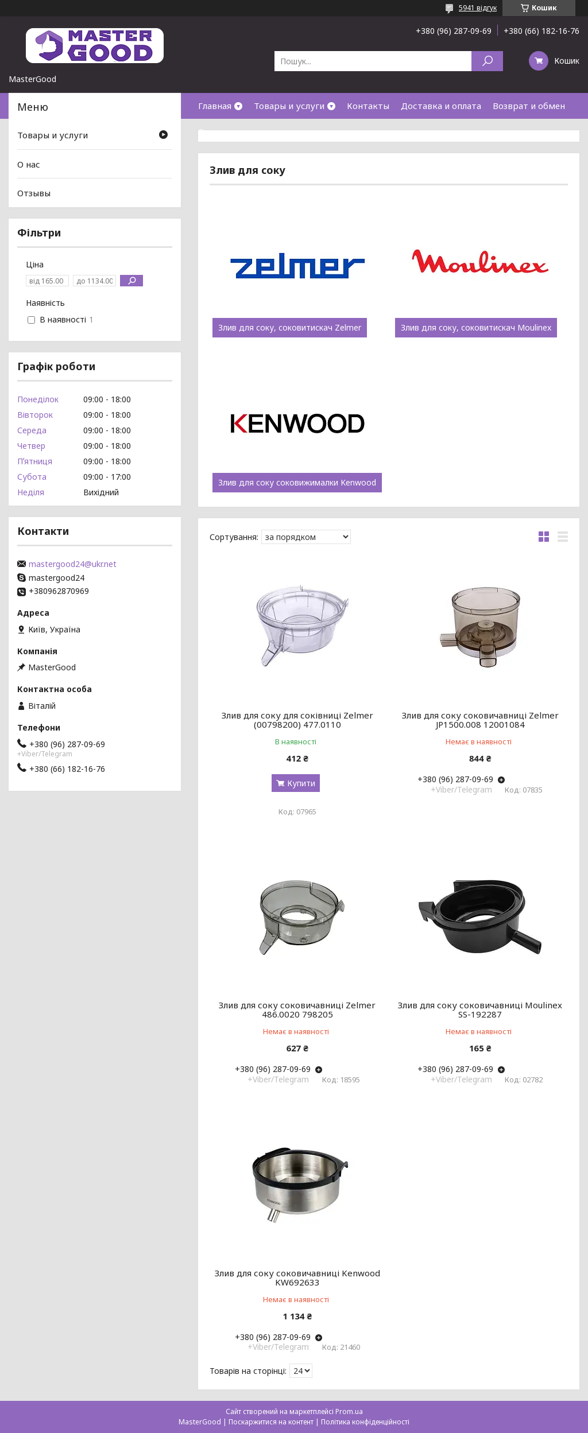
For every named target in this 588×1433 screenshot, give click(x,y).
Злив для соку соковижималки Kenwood (297, 483)
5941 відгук (478, 8)
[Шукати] (487, 61)
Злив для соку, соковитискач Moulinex (476, 328)
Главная (214, 105)
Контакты (368, 105)
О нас (209, 131)
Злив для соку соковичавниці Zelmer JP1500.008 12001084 (480, 719)
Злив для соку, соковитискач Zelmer (289, 328)
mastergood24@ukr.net (73, 564)
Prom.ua (349, 1411)
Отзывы (34, 193)
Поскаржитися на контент (271, 1422)
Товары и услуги (289, 105)
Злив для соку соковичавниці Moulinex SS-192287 (480, 1009)
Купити (301, 783)
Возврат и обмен (529, 105)
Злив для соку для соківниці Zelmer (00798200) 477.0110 (297, 719)
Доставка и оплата (441, 105)
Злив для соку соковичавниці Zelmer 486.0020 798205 (297, 1009)
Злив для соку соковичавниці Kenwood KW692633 (297, 1277)
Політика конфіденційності (365, 1422)
